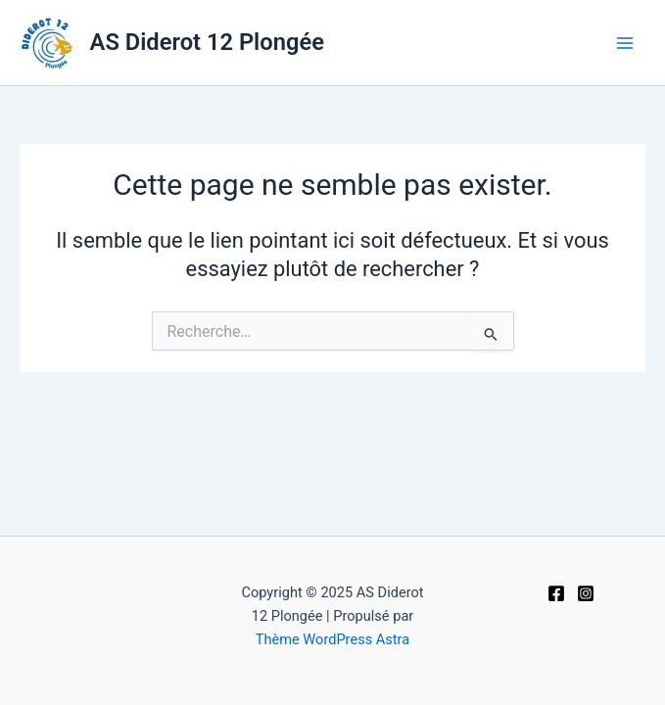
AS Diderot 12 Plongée (207, 42)
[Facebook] (556, 593)
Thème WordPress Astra (332, 639)
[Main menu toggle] (624, 43)
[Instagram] (585, 593)
